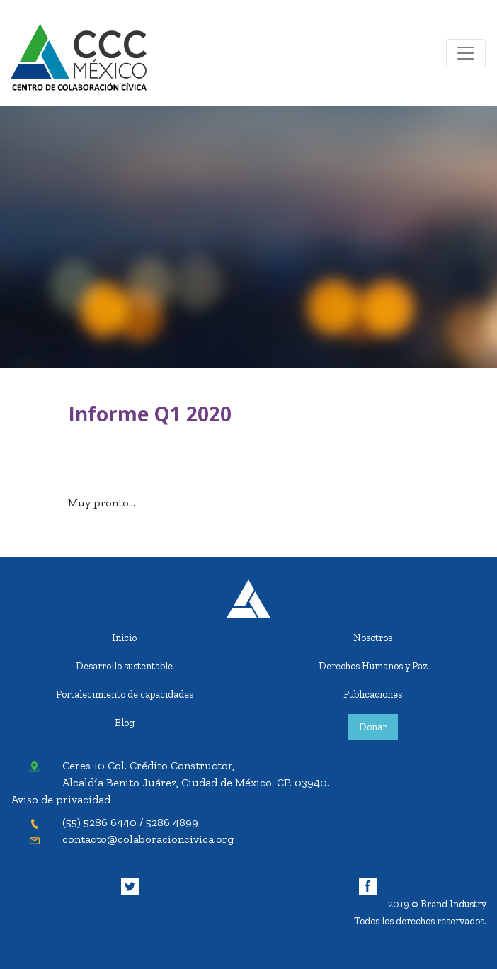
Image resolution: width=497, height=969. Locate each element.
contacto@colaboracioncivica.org (148, 839)
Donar (373, 726)
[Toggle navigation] (466, 53)
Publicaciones (372, 694)
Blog (125, 722)
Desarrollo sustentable (124, 665)
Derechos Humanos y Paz (373, 665)
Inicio (124, 637)
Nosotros (372, 637)
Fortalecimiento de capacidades (124, 694)
